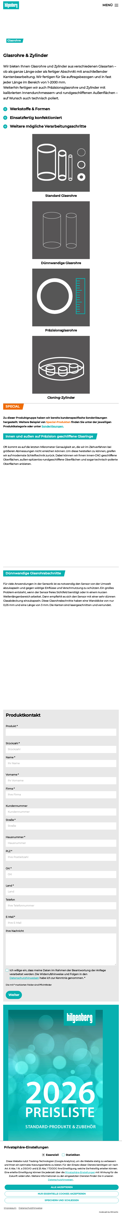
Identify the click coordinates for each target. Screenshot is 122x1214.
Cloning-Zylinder (61, 398)
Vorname (12, 774)
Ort (8, 868)
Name (10, 757)
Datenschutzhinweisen (24, 978)
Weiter (13, 995)
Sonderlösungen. (53, 426)
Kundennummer (16, 805)
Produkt (12, 726)
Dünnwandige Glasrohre (61, 263)
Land (10, 885)
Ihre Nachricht (15, 930)
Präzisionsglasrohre (61, 330)
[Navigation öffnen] (110, 5)
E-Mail (10, 916)
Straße (10, 819)
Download (28, 1155)
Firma (10, 788)
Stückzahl (13, 743)
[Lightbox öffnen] (61, 522)
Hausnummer (15, 837)
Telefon (10, 899)
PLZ (9, 851)
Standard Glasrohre (61, 196)
